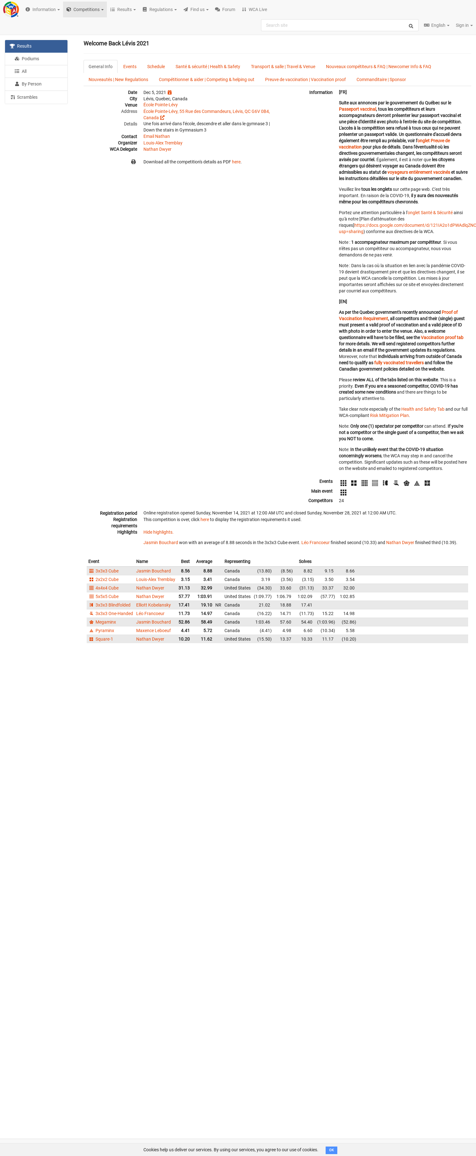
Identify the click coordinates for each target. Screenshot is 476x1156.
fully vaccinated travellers (399, 362)
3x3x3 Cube (103, 570)
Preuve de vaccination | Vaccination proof (305, 79)
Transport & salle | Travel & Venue (283, 66)
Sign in (464, 25)
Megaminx (102, 622)
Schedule (156, 66)
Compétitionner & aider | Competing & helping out (206, 79)
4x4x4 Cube (103, 587)
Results (21, 46)
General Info (101, 66)
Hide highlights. (158, 532)
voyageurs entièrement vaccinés (418, 172)
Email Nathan (156, 136)
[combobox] (340, 25)
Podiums (27, 58)
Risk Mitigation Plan (389, 415)
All (20, 71)
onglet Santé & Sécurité (430, 212)
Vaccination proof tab (442, 337)
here (236, 161)
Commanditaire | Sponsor (381, 79)
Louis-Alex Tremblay (163, 142)
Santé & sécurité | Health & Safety (208, 66)
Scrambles (24, 97)
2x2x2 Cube (103, 579)
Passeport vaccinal (357, 109)
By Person (28, 83)
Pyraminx (101, 630)
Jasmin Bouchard (160, 542)
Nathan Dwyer (157, 149)
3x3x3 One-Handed (110, 613)
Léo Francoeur (315, 542)
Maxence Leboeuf (153, 630)
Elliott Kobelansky (153, 604)
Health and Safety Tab (422, 409)
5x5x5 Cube (103, 596)
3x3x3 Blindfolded (109, 604)
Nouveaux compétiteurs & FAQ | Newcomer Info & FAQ (378, 66)
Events (129, 66)
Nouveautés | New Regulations (118, 79)
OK (331, 1150)
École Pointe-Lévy (160, 104)
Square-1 (100, 639)
